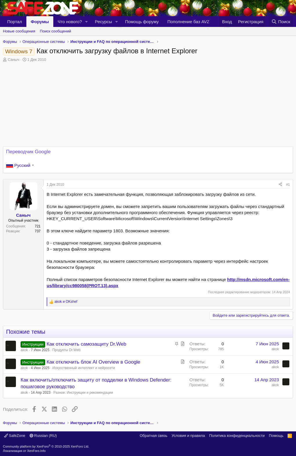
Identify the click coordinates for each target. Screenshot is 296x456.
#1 (288, 185)
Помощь (276, 435)
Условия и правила (188, 435)
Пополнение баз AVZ (188, 21)
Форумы (40, 21)
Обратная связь (153, 435)
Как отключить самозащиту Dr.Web (86, 344)
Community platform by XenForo (46, 446)
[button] (87, 21)
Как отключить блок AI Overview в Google (93, 362)
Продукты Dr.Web (66, 350)
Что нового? (70, 21)
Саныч (13, 59)
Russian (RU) (43, 435)
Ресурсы (103, 21)
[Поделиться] (280, 184)
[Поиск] (280, 21)
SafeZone (14, 435)
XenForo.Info (36, 451)
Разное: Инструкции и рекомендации (83, 393)
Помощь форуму (142, 21)
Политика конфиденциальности (237, 435)
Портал (14, 21)
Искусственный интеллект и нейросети (83, 368)
